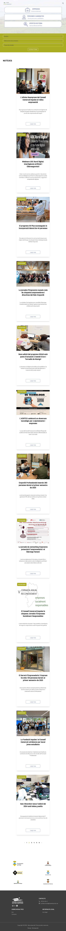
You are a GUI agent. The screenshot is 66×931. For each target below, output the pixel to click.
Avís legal (44, 912)
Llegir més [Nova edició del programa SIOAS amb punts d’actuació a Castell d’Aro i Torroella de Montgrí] (33, 381)
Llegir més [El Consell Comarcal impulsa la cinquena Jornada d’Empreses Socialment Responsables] (33, 637)
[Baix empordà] (6, 3)
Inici (13, 912)
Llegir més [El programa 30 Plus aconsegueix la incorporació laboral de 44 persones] (33, 252)
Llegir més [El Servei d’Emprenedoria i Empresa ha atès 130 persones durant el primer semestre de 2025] (33, 702)
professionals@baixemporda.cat (48, 903)
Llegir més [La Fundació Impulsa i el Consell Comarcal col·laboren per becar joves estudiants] (33, 766)
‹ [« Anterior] (24, 842)
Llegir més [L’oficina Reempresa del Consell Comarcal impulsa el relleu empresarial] (33, 124)
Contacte (14, 914)
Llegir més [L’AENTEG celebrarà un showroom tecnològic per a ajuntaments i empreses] (33, 445)
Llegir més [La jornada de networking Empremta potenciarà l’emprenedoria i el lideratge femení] (33, 573)
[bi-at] (15, 906)
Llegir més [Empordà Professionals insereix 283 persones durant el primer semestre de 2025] (33, 509)
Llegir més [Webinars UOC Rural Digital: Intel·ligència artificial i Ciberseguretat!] (33, 188)
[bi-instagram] (12, 906)
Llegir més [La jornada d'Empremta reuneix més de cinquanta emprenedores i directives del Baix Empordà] (33, 316)
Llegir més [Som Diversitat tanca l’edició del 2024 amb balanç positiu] (33, 830)
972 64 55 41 (43, 901)
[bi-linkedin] (17, 906)
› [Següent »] (41, 842)
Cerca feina (33, 49)
